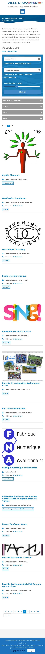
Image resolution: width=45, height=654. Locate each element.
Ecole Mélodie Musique (14, 276)
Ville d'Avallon (22, 3)
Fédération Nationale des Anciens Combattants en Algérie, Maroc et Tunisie (19, 498)
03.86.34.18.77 (17, 283)
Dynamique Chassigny (13, 249)
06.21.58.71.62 (17, 565)
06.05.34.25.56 (17, 594)
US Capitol (28, 74)
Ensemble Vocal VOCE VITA (16, 331)
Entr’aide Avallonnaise (13, 408)
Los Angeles (19, 74)
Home (4, 51)
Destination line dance (13, 198)
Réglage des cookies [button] (18, 651)
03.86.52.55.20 (17, 532)
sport (17, 63)
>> (9, 615)
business (22, 63)
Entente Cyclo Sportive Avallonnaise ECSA (21, 384)
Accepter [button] (31, 651)
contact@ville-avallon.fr (30, 7)
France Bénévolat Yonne (14, 524)
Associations (12, 51)
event (28, 63)
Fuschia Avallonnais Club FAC (17, 557)
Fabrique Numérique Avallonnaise (19, 468)
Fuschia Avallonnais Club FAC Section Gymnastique (21, 585)
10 (38, 612)
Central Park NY (10, 77)
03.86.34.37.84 (17, 416)
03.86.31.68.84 (17, 206)
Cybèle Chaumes (11, 175)
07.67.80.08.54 (17, 475)
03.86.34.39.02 (17, 257)
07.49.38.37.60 (17, 339)
